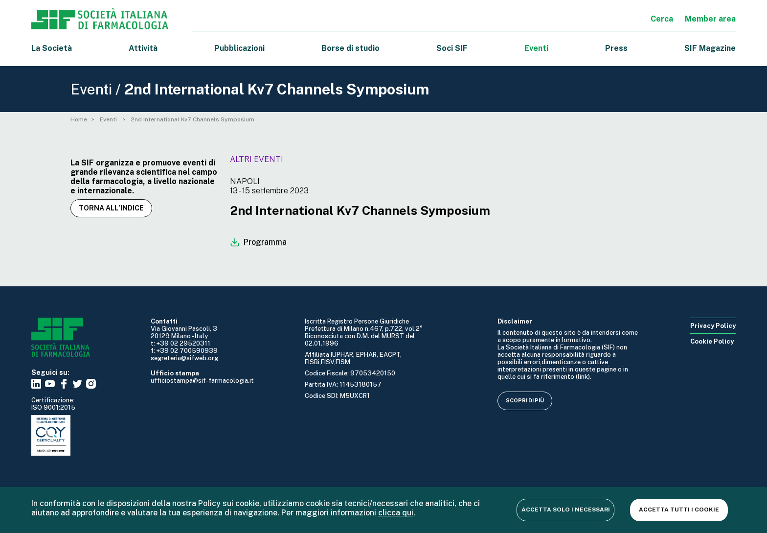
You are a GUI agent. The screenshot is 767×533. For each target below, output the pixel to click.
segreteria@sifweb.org (184, 358)
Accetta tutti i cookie (679, 509)
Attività (143, 48)
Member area (710, 18)
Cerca (662, 18)
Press (616, 48)
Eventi (536, 48)
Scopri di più (525, 400)
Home (78, 119)
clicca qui (395, 512)
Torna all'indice (111, 208)
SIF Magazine (710, 48)
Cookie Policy (712, 341)
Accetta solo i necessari (565, 509)
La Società (51, 48)
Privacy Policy (713, 325)
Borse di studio (350, 48)
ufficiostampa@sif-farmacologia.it (202, 380)
